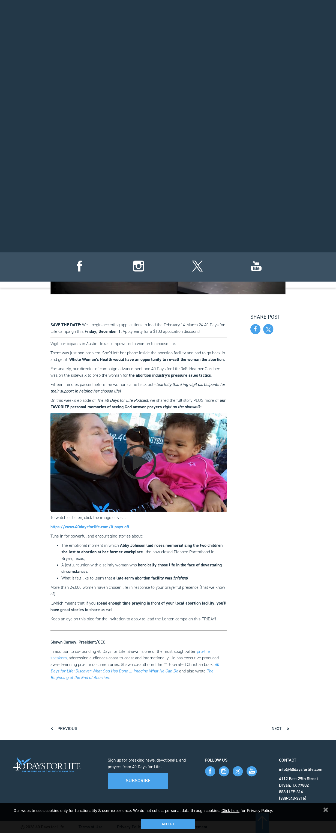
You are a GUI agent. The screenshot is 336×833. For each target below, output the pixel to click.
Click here (230, 810)
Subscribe (138, 780)
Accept (168, 824)
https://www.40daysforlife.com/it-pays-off (89, 527)
